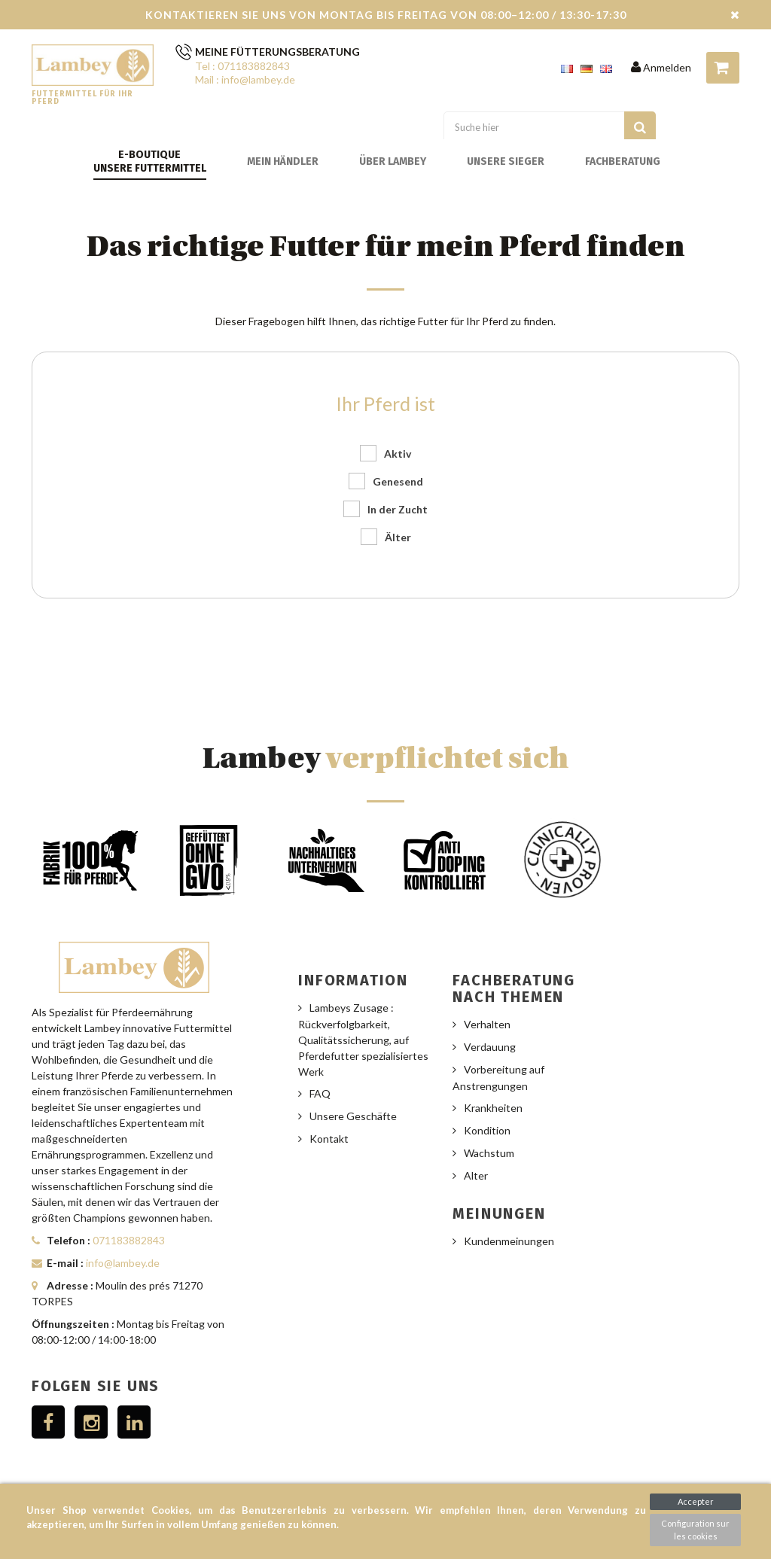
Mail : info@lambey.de (245, 79)
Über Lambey (392, 161)
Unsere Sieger (505, 161)
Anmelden (661, 67)
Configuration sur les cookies (695, 1529)
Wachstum (489, 1152)
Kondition (487, 1130)
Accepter (696, 1501)
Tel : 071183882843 (242, 65)
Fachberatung (622, 161)
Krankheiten (493, 1107)
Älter (398, 537)
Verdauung (490, 1046)
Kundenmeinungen (509, 1241)
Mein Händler (282, 161)
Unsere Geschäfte (353, 1116)
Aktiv (397, 453)
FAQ (320, 1093)
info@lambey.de (123, 1262)
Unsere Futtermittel (149, 168)
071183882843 (129, 1240)
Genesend (398, 481)
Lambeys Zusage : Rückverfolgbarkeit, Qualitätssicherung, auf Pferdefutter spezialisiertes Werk (363, 1039)
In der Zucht (397, 509)
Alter (476, 1175)
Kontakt (329, 1138)
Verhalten (487, 1024)
